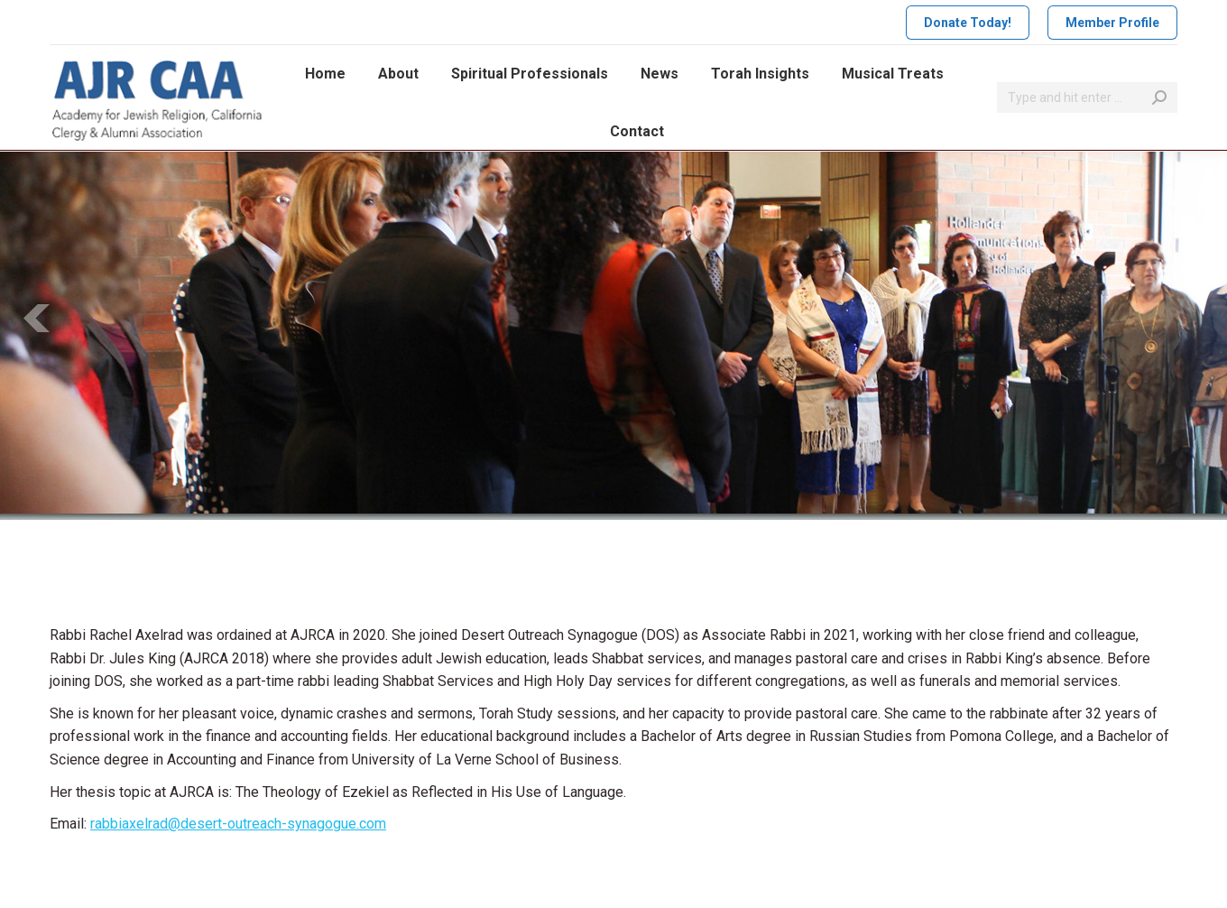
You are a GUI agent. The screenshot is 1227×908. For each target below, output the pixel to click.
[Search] (1087, 97)
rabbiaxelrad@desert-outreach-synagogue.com (238, 823)
